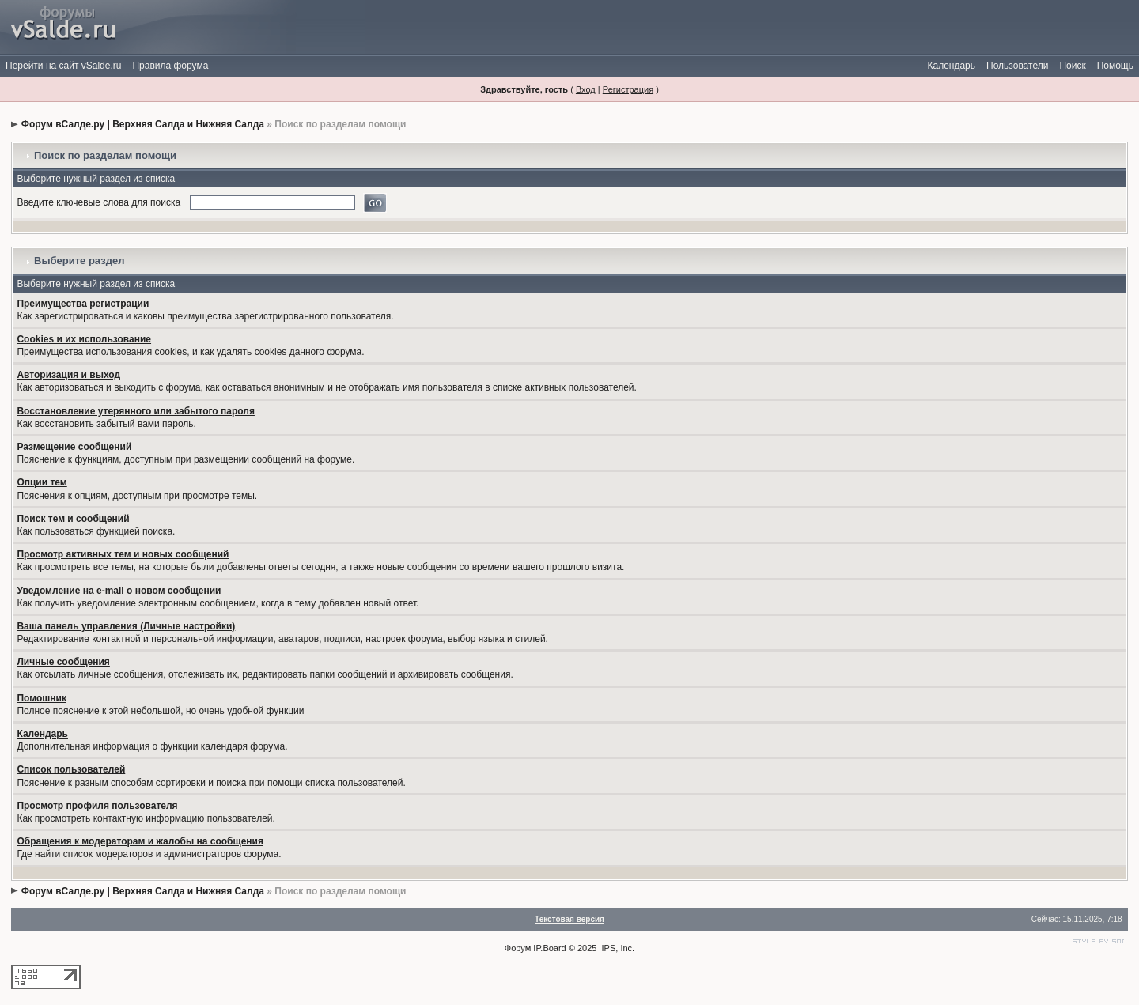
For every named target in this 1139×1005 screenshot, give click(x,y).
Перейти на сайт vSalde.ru (63, 65)
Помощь (1115, 65)
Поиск (1072, 65)
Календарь (951, 65)
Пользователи (1017, 65)
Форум (518, 948)
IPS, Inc (617, 948)
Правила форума (170, 65)
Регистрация (628, 89)
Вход (586, 89)
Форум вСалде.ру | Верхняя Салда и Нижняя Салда (142, 124)
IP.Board (549, 948)
